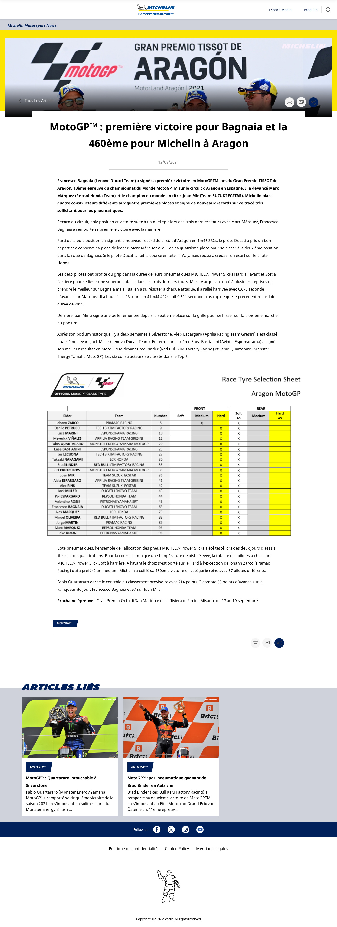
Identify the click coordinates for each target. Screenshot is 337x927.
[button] (328, 9)
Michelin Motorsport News (32, 25)
